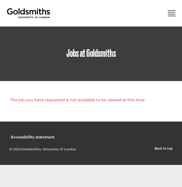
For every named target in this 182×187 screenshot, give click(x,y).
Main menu (172, 13)
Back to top (164, 148)
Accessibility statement (33, 136)
